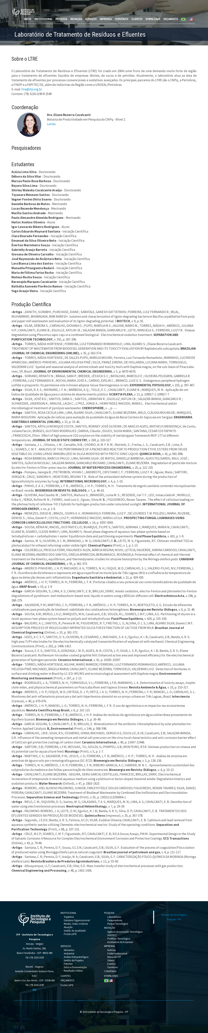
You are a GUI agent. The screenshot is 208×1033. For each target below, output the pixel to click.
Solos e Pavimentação (75, 967)
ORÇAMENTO (170, 19)
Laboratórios (114, 917)
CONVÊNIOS (121, 19)
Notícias (111, 950)
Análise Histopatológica (76, 957)
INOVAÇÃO (76, 19)
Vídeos (110, 960)
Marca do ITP (114, 957)
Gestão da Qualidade (75, 930)
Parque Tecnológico (117, 923)
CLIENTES (136, 19)
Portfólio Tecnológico (118, 938)
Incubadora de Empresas (120, 942)
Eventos (111, 963)
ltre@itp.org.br (31, 89)
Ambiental (69, 953)
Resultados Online (73, 970)
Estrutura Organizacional (77, 920)
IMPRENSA (106, 19)
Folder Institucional (117, 953)
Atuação (68, 927)
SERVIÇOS (91, 19)
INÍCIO (27, 19)
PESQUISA (61, 19)
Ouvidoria (112, 967)
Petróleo (68, 963)
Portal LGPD (70, 934)
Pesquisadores (114, 920)
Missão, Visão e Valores (76, 923)
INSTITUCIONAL (43, 19)
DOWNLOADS (153, 19)
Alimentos (69, 950)
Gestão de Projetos (73, 960)
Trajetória (69, 917)
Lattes (51, 124)
